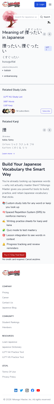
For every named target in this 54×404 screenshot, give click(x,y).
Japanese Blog (9, 307)
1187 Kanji (7, 105)
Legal (5, 365)
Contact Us (7, 302)
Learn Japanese (9, 342)
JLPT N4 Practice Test (13, 352)
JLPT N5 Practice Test (13, 357)
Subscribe (46, 111)
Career (5, 297)
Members (7, 327)
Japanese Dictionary (11, 347)
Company (7, 286)
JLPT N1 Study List (12, 96)
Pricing (5, 292)
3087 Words (8, 101)
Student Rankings (10, 322)
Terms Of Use (9, 371)
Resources (8, 336)
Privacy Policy (9, 376)
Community (8, 316)
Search (45, 17)
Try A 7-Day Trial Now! (14, 255)
